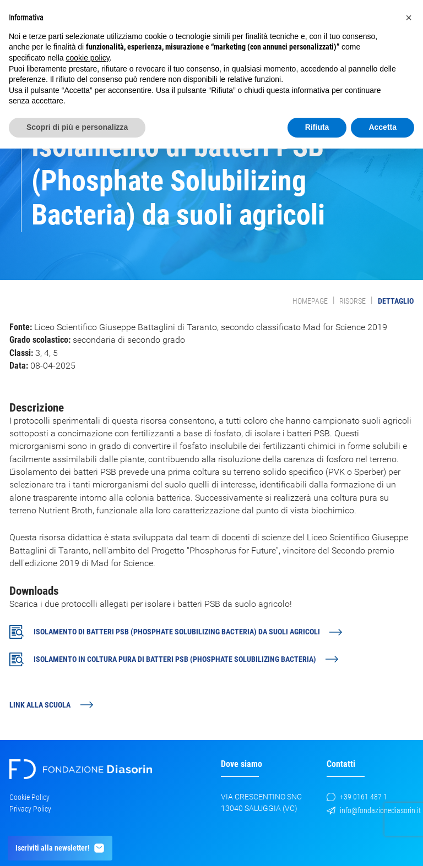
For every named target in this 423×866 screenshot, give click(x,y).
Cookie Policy (29, 797)
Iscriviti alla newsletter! (60, 848)
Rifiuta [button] (317, 127)
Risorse (352, 301)
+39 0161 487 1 (357, 796)
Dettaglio (396, 301)
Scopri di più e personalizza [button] (77, 127)
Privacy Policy (30, 808)
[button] (408, 17)
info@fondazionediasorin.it (374, 810)
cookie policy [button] (88, 57)
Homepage (310, 301)
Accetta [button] (382, 127)
